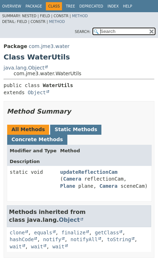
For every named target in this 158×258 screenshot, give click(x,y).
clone (17, 232)
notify (52, 239)
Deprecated (91, 6)
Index (113, 6)
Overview (11, 6)
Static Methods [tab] (75, 129)
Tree (70, 6)
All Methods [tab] (28, 129)
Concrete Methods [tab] (37, 139)
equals (43, 232)
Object (37, 92)
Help (127, 6)
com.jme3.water (49, 46)
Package (33, 6)
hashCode (22, 239)
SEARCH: (83, 32)
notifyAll (84, 239)
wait (16, 246)
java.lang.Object (24, 68)
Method (80, 16)
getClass (107, 232)
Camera (72, 179)
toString (119, 239)
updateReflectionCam (89, 172)
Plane (67, 186)
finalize (73, 232)
